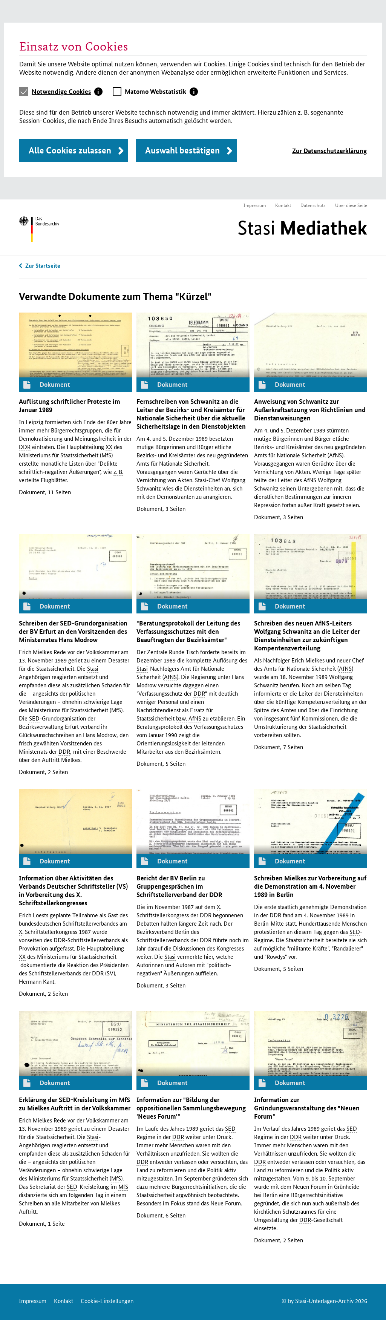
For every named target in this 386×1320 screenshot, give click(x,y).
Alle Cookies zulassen (70, 150)
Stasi (302, 227)
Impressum (255, 205)
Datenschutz (313, 205)
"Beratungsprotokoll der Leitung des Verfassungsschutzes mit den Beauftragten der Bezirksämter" (188, 631)
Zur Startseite (42, 265)
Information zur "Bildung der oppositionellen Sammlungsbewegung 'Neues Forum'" (191, 1108)
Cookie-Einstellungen (107, 1301)
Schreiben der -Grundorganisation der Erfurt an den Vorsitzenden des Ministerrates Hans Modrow (73, 631)
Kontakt (283, 205)
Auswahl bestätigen (182, 150)
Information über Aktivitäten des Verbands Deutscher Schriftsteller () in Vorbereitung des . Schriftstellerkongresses (73, 890)
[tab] (67, 91)
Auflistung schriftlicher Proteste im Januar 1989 (69, 405)
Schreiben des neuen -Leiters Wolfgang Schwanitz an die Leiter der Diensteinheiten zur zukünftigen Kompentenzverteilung (307, 635)
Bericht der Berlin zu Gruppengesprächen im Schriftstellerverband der (179, 886)
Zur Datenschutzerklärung (329, 150)
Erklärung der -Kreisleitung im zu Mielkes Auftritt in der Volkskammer (74, 1103)
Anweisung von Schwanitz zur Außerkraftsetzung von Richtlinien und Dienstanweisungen (310, 409)
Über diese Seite (351, 205)
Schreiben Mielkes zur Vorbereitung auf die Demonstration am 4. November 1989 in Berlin (310, 886)
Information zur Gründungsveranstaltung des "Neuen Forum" (307, 1108)
